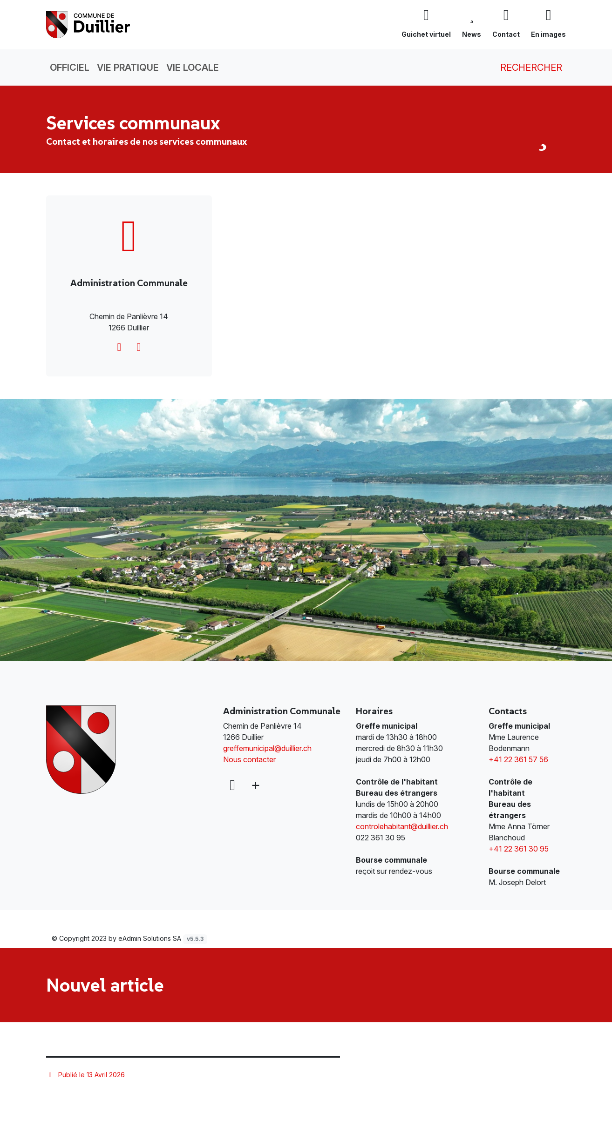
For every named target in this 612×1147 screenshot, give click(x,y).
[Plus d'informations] (254, 785)
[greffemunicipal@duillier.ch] (119, 347)
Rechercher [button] (524, 67)
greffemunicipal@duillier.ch (267, 748)
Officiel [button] (69, 67)
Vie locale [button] (192, 67)
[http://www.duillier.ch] (139, 347)
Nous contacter (249, 759)
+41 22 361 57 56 (518, 759)
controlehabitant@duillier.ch (402, 826)
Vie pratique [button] (128, 67)
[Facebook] (232, 785)
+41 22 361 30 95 (519, 848)
